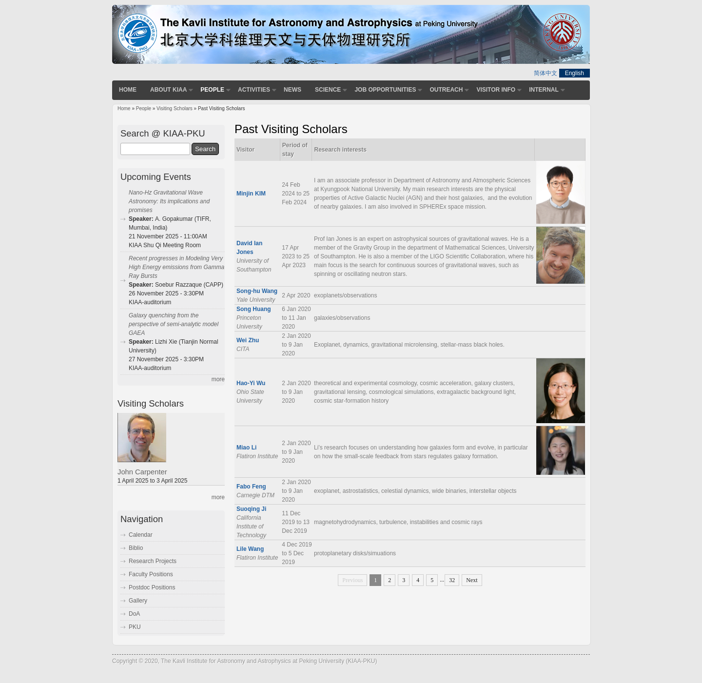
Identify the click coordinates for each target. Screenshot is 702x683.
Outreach (446, 89)
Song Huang (253, 309)
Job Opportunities (385, 89)
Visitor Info (495, 89)
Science (328, 89)
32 (452, 580)
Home (127, 89)
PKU (135, 627)
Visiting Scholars (174, 108)
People (212, 89)
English (574, 73)
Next (471, 580)
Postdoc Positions (152, 587)
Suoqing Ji (251, 509)
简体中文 (545, 73)
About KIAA (168, 89)
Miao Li (246, 447)
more (218, 379)
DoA (134, 613)
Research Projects (152, 561)
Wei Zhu (247, 340)
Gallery (138, 600)
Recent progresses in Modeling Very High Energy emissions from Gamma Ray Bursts (176, 267)
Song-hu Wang (256, 291)
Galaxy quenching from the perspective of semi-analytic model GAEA (173, 324)
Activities (254, 89)
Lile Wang (250, 549)
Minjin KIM (251, 193)
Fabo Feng (251, 486)
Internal (544, 89)
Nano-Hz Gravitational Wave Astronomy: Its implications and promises (169, 201)
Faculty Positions (151, 574)
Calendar (141, 534)
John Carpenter (142, 472)
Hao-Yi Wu (250, 383)
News (292, 89)
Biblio (136, 548)
